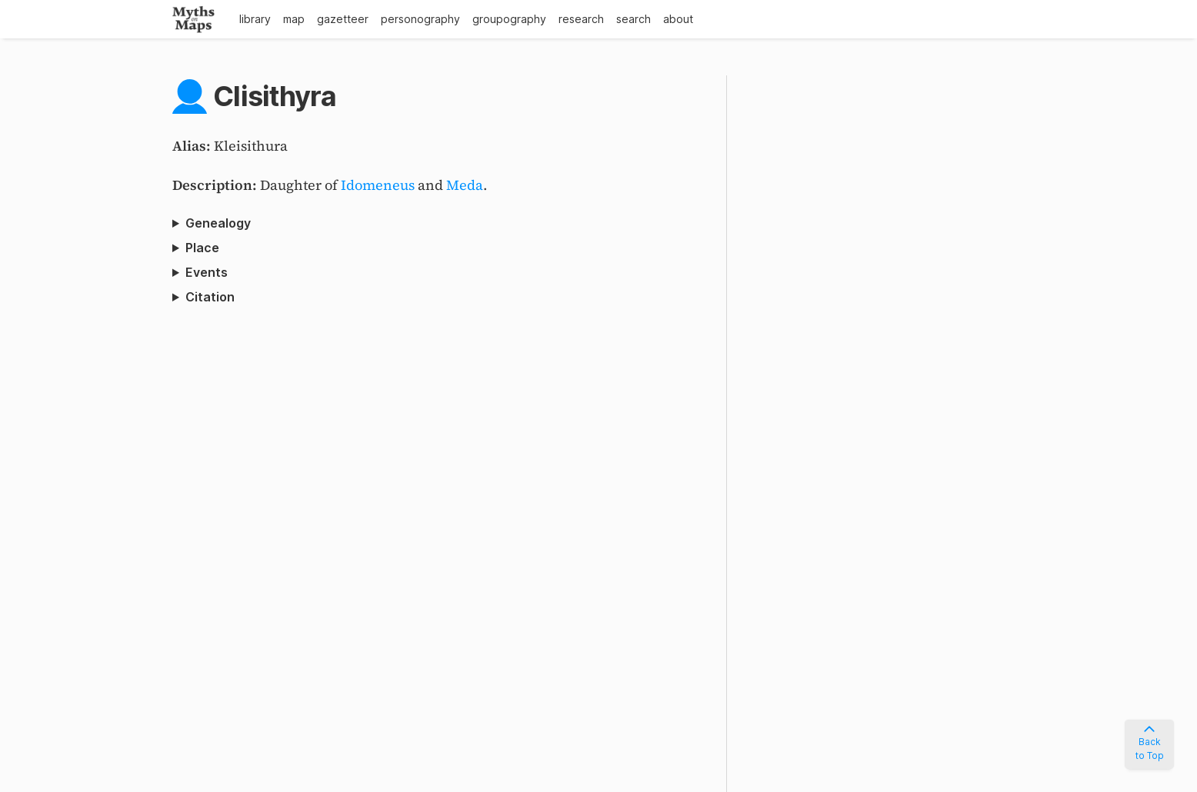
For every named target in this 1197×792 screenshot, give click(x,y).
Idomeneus (378, 185)
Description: (216, 185)
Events (206, 272)
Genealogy (218, 223)
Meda (464, 185)
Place (202, 247)
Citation (210, 296)
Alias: (193, 145)
